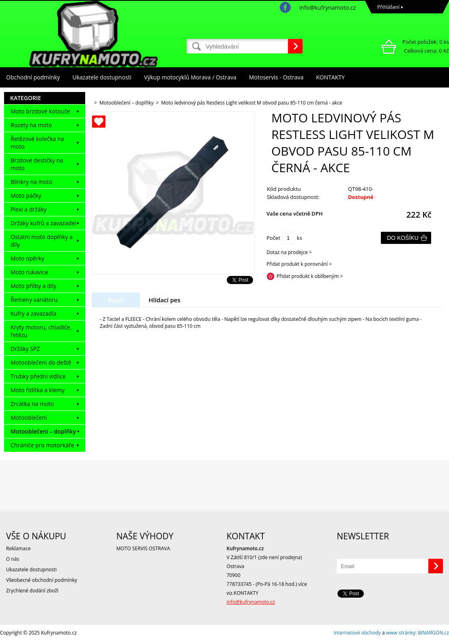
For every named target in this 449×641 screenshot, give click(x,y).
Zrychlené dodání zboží (32, 590)
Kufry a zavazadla (33, 313)
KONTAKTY (330, 77)
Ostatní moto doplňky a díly (42, 240)
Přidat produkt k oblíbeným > (310, 276)
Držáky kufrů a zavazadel (43, 223)
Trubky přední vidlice (38, 376)
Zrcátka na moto (32, 404)
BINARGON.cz (433, 632)
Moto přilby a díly (33, 286)
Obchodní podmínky (33, 77)
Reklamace (18, 548)
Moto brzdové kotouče (40, 111)
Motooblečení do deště (41, 362)
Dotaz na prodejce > (289, 252)
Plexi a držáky (29, 209)
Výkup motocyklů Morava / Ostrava (190, 77)
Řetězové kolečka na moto (37, 142)
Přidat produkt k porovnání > (299, 264)
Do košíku (403, 238)
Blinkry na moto (31, 182)
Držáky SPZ (25, 349)
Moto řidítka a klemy (37, 390)
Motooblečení (29, 417)
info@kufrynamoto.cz (327, 7)
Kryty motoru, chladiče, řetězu (41, 331)
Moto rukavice (29, 272)
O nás (12, 559)
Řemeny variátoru (34, 299)
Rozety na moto (31, 125)
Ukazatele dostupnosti (102, 77)
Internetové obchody (356, 632)
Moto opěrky (27, 258)
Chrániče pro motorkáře (42, 445)
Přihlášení (388, 7)
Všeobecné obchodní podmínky (41, 580)
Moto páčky (26, 195)
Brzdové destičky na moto (37, 164)
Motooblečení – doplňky (43, 431)
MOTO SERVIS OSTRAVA (143, 548)
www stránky (400, 632)
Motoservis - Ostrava (276, 77)
